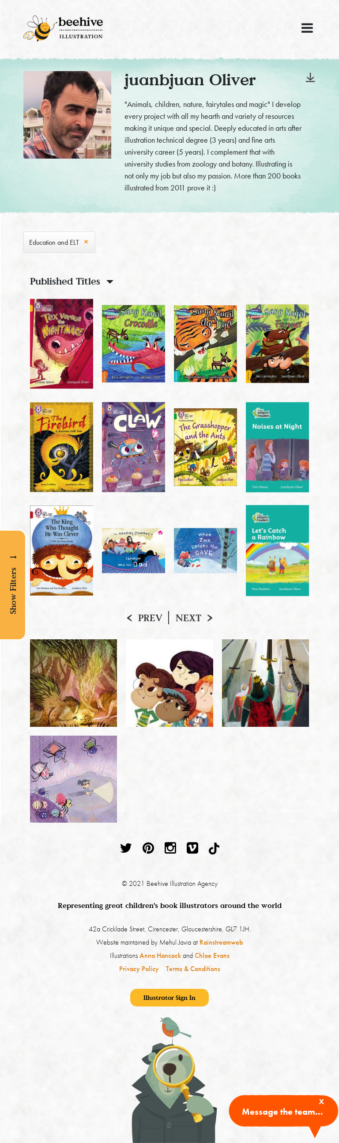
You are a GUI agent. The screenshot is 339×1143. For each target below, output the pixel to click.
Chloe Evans (212, 955)
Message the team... (282, 1111)
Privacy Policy (139, 968)
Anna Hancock (160, 955)
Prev (150, 617)
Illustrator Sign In (169, 997)
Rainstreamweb (221, 942)
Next (188, 617)
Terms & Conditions (193, 968)
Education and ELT (54, 242)
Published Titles (65, 281)
